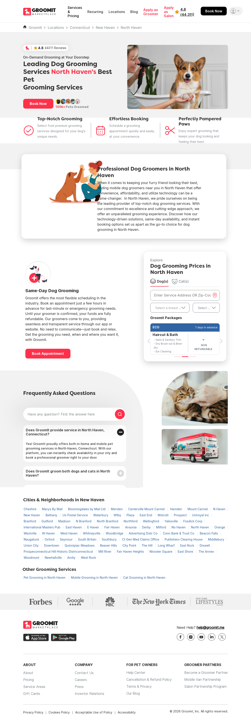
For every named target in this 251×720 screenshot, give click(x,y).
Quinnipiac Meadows (80, 545)
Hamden (176, 509)
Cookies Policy (59, 712)
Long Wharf (167, 545)
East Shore (186, 551)
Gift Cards (31, 693)
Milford (161, 527)
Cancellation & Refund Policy (148, 680)
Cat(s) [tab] (180, 281)
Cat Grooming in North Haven (144, 577)
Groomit (35, 27)
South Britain (87, 539)
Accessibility (127, 712)
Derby (147, 527)
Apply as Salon (169, 12)
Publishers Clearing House (184, 539)
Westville (30, 533)
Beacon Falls (209, 533)
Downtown (52, 545)
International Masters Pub (42, 527)
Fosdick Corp (192, 521)
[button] (236, 11)
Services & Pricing (75, 12)
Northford (131, 521)
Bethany (52, 515)
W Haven (49, 533)
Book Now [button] (38, 103)
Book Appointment (48, 353)
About (28, 673)
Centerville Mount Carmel (146, 509)
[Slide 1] (177, 356)
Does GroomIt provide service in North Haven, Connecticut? (65, 432)
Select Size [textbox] (206, 308)
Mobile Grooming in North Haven (95, 577)
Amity (71, 557)
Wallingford (151, 521)
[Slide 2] (185, 356)
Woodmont (32, 557)
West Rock (88, 557)
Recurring (95, 12)
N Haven (219, 509)
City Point (129, 545)
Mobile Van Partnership (202, 680)
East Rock (187, 545)
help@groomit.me (210, 627)
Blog (134, 12)
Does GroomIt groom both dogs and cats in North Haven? (68, 473)
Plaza (131, 515)
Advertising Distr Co (143, 533)
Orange (219, 527)
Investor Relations (89, 693)
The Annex (206, 551)
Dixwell (205, 545)
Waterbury (101, 515)
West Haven (69, 533)
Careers (80, 680)
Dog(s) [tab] (159, 281)
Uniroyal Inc (200, 515)
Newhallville (54, 557)
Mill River (105, 551)
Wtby (118, 515)
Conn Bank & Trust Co (179, 533)
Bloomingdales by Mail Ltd (87, 509)
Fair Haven (112, 527)
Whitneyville (92, 533)
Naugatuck (32, 539)
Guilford (47, 521)
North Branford (108, 521)
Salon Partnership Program (205, 686)
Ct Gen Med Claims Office (141, 539)
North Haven (131, 27)
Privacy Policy (33, 712)
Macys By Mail (53, 509)
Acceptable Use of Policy (93, 712)
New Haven (105, 27)
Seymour (66, 539)
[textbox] (170, 308)
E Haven (93, 527)
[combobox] (169, 308)
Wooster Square (161, 551)
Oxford (50, 539)
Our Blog (132, 693)
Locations (117, 12)
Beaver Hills (109, 545)
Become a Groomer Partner (206, 673)
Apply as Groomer (150, 12)
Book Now (213, 11)
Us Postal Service (76, 515)
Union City (31, 545)
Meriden (117, 509)
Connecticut (80, 27)
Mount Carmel (198, 509)
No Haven (178, 527)
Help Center (134, 673)
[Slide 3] (193, 356)
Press (78, 686)
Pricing (28, 680)
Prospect (180, 515)
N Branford (84, 521)
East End (146, 515)
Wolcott (163, 515)
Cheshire (30, 509)
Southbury (109, 539)
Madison (64, 521)
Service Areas (34, 686)
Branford (30, 521)
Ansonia (131, 527)
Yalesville (172, 521)
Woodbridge (115, 533)
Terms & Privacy (138, 686)
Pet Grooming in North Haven (45, 577)
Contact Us (83, 673)
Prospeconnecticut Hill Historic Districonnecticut (59, 551)
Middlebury (216, 539)
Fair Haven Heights (131, 551)
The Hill (147, 545)
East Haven (74, 527)
